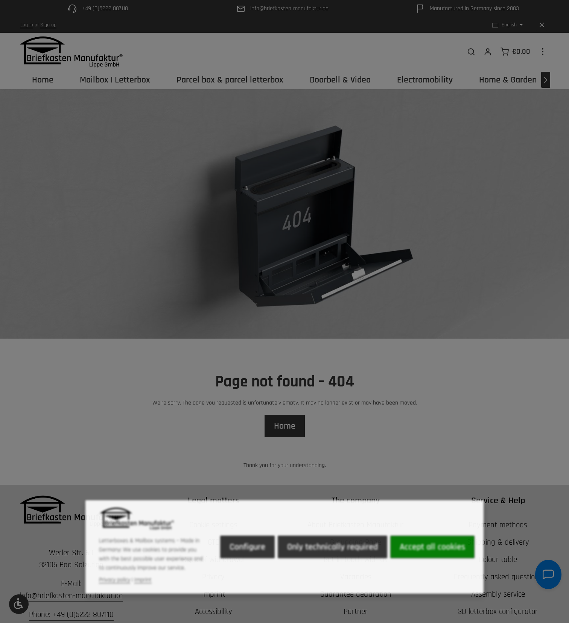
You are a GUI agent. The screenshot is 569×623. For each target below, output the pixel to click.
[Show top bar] (542, 51)
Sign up (48, 24)
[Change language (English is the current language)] (507, 25)
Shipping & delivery (498, 542)
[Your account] (487, 51)
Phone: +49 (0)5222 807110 (71, 614)
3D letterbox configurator (498, 611)
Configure (247, 562)
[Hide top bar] (541, 25)
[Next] (545, 80)
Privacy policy (114, 595)
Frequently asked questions (498, 577)
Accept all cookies (432, 562)
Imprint (143, 595)
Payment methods (498, 525)
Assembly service (498, 594)
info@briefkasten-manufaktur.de (71, 596)
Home (284, 426)
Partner (356, 611)
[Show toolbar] (19, 604)
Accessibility (213, 611)
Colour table (498, 559)
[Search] (471, 51)
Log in (26, 24)
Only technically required (332, 562)
